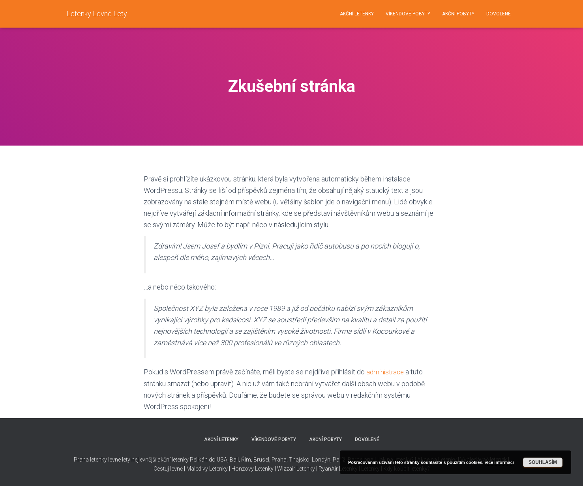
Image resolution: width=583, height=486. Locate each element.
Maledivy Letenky (207, 468)
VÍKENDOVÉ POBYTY (408, 14)
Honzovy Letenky (252, 468)
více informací (499, 462)
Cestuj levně (168, 468)
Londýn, (321, 459)
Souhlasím (543, 462)
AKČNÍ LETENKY (357, 14)
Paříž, (339, 459)
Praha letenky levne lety (102, 459)
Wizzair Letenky (296, 468)
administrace (386, 372)
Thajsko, (300, 459)
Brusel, (261, 459)
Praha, (279, 459)
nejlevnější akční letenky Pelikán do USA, (180, 459)
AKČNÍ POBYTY (458, 14)
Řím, (246, 459)
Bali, (234, 459)
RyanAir (328, 468)
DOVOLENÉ (498, 14)
